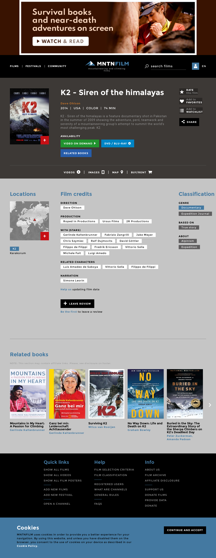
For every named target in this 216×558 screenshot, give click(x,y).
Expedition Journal (195, 214)
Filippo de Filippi (75, 248)
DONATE (151, 506)
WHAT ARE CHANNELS (110, 490)
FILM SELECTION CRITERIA (114, 470)
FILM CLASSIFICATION (110, 476)
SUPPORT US (154, 490)
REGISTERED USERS (109, 485)
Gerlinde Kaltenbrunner (80, 236)
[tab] (44, 140)
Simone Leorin (73, 281)
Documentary (191, 208)
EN (204, 66)
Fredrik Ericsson (106, 248)
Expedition (189, 248)
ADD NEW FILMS (56, 490)
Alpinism (187, 242)
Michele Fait (72, 254)
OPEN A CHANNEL (57, 505)
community (57, 66)
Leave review (77, 305)
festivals (33, 66)
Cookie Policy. (27, 545)
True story (188, 228)
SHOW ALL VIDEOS (57, 476)
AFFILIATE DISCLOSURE (162, 481)
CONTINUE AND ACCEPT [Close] (185, 530)
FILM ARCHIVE (155, 476)
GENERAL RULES (106, 495)
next (209, 406)
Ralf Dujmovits (101, 242)
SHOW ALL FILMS (56, 470)
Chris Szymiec (73, 242)
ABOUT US (152, 470)
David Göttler (129, 242)
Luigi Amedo (97, 254)
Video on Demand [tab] (80, 143)
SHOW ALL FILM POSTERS (63, 481)
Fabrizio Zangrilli (117, 236)
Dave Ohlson (71, 103)
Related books (76, 153)
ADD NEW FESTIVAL (58, 495)
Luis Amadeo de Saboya (80, 268)
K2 (14, 249)
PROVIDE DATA (156, 501)
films (14, 66)
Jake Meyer (144, 236)
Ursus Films (111, 222)
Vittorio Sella (134, 248)
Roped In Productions (79, 222)
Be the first (69, 313)
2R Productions (137, 222)
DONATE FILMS (156, 495)
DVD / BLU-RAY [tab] (117, 143)
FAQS (98, 505)
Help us (66, 290)
